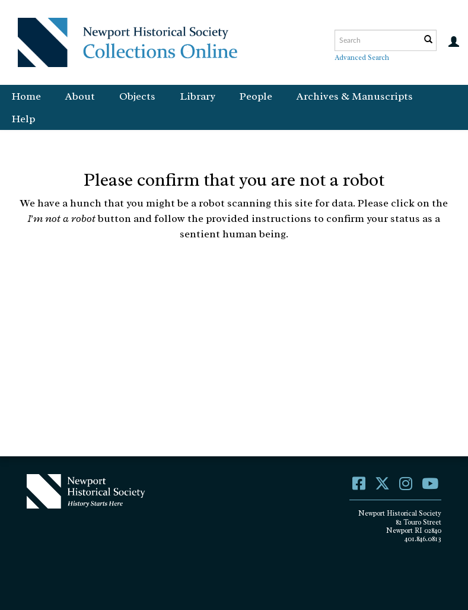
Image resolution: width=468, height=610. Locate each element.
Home (26, 96)
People (256, 96)
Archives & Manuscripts (355, 96)
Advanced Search (362, 57)
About (80, 96)
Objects (137, 96)
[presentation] (261, 288)
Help (23, 118)
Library (197, 96)
